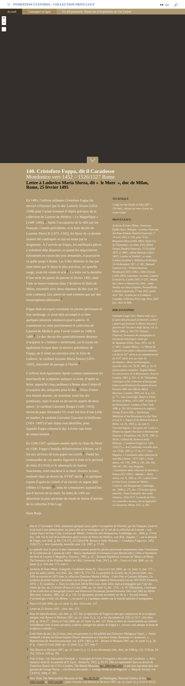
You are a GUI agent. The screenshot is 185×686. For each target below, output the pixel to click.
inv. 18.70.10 (91, 678)
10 (53, 486)
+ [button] (4, 18)
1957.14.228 (55, 681)
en (167, 4)
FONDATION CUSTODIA (54, 4)
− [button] (4, 23)
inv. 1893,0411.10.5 (111, 665)
